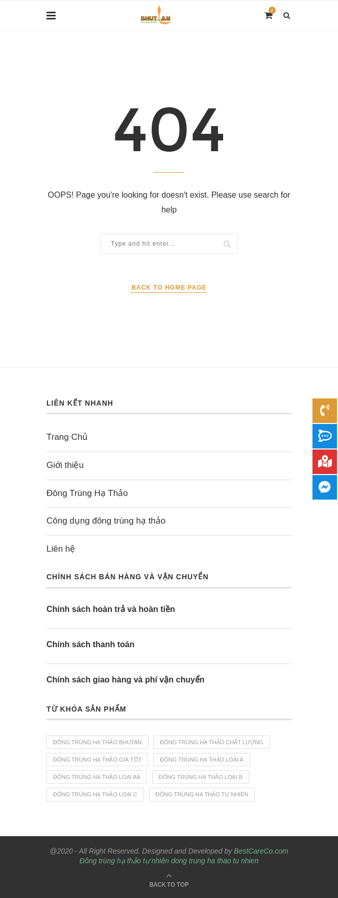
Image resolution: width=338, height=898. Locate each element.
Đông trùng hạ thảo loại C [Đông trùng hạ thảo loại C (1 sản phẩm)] (95, 794)
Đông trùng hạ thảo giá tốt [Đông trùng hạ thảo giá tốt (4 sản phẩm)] (97, 760)
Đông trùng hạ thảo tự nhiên (124, 861)
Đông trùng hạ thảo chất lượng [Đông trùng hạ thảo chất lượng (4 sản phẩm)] (211, 742)
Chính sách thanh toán (90, 644)
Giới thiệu (65, 465)
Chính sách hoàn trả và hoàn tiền (110, 609)
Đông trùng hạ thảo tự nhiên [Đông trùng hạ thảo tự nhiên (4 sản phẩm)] (202, 794)
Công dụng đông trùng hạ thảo (105, 521)
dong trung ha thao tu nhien (214, 861)
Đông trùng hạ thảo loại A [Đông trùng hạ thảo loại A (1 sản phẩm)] (202, 760)
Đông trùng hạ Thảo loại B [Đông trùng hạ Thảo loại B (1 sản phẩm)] (201, 777)
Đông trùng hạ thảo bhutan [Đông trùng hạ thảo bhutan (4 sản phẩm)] (97, 742)
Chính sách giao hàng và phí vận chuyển (125, 679)
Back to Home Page (168, 287)
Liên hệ (60, 549)
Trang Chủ (67, 437)
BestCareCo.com (261, 851)
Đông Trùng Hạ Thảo (87, 493)
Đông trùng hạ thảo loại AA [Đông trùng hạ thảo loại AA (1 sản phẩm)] (96, 777)
